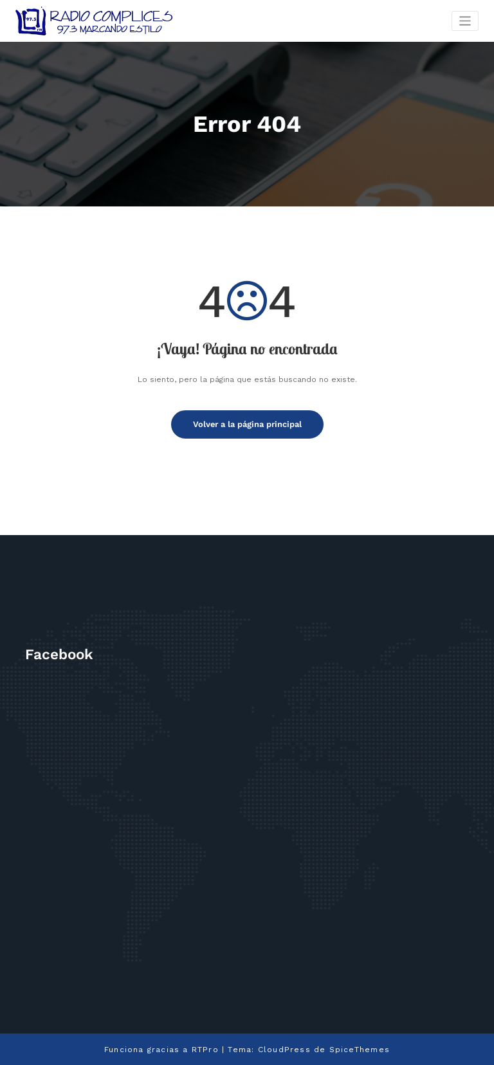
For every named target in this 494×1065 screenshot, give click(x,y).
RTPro (205, 1048)
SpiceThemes (359, 1048)
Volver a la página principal (247, 424)
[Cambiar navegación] (465, 21)
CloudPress (284, 1048)
